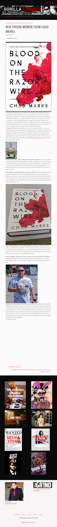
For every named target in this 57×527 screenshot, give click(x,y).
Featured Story (11, 16)
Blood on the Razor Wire (37, 137)
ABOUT (24, 514)
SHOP (29, 514)
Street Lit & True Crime (27, 23)
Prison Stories (18, 23)
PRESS (41, 514)
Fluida (28, 522)
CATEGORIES (17, 514)
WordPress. (33, 522)
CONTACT (35, 514)
